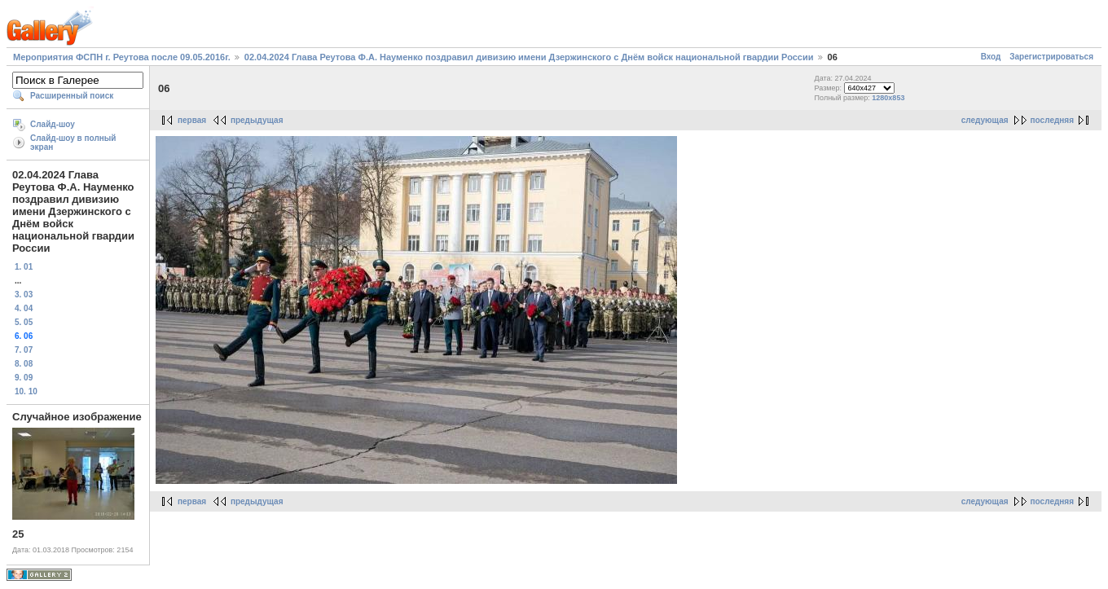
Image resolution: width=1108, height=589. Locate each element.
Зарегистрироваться (1051, 56)
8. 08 (24, 363)
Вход (991, 56)
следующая (985, 120)
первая (192, 120)
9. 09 (24, 377)
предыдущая (257, 120)
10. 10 (26, 391)
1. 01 (24, 266)
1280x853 (888, 98)
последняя (1052, 120)
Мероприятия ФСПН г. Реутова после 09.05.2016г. (122, 57)
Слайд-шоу (52, 124)
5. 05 (24, 322)
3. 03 (24, 294)
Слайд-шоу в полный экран (73, 143)
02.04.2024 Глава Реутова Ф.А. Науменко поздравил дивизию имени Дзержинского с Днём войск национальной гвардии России (529, 57)
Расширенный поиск (71, 95)
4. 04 (24, 308)
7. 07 (24, 349)
